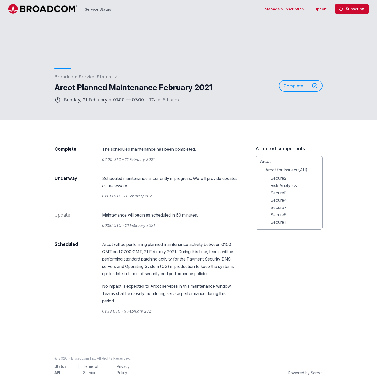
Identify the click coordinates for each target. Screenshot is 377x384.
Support (319, 9)
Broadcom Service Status (82, 77)
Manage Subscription (284, 9)
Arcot (265, 161)
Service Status (98, 9)
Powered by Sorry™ (305, 373)
